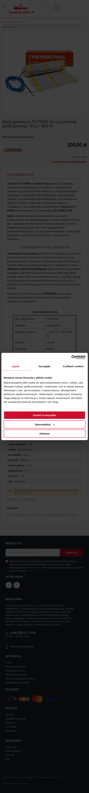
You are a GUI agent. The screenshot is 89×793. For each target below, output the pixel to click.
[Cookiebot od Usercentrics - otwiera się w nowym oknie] (71, 357)
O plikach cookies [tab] (73, 366)
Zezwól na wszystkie (44, 415)
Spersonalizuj (44, 424)
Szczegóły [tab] (44, 366)
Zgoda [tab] (15, 366)
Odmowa (44, 433)
